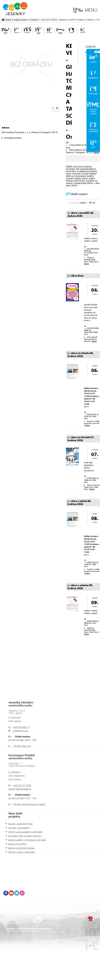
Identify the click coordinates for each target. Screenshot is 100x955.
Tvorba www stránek (90, 918)
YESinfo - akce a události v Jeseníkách (25, 831)
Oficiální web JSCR (22, 745)
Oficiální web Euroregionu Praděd (29, 804)
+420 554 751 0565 (22, 785)
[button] (85, 9)
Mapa (96, 152)
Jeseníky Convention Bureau (21, 847)
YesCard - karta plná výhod (20, 823)
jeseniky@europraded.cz (19, 788)
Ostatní (34, 20)
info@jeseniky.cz (20, 730)
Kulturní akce (20, 20)
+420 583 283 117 (21, 727)
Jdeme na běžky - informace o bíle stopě (27, 839)
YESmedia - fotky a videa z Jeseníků (24, 835)
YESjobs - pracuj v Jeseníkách (21, 851)
